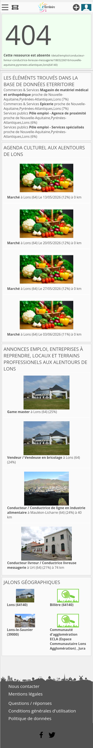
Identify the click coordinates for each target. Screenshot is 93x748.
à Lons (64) (22, 197)
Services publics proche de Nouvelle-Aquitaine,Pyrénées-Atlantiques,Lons (45, 118)
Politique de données (29, 718)
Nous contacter (23, 686)
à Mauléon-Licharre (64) (46, 510)
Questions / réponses (30, 703)
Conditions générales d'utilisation (42, 711)
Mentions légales (25, 694)
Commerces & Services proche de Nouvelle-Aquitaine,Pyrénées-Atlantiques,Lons (46, 95)
